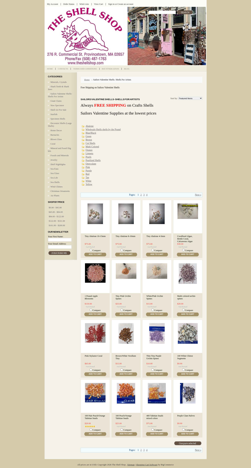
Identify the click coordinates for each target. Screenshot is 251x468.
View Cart (98, 4)
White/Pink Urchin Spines (154, 297)
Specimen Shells (58, 118)
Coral (53, 143)
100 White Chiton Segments (185, 357)
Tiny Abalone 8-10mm (125, 236)
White (88, 181)
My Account (52, 4)
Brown (89, 140)
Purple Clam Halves (186, 416)
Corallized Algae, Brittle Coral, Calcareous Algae (185, 239)
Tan (87, 177)
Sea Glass (55, 173)
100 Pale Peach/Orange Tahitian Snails (95, 417)
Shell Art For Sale (58, 110)
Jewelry (54, 160)
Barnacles (55, 135)
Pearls (88, 157)
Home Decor (56, 130)
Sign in (111, 4)
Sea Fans (54, 168)
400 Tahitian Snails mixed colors (154, 417)
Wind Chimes (57, 186)
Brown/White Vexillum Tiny (126, 357)
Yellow (89, 184)
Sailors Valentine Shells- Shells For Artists (60, 95)
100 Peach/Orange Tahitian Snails (124, 417)
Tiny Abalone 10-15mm (95, 236)
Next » (198, 195)
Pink (88, 167)
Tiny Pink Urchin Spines (123, 297)
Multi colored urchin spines (186, 297)
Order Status (68, 4)
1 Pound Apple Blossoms (91, 297)
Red (87, 174)
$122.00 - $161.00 (57, 221)
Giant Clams (56, 101)
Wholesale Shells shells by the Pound (103, 129)
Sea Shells (55, 182)
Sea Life (54, 177)
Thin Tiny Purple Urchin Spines (153, 357)
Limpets (89, 153)
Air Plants (55, 195)
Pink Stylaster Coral (93, 356)
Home (87, 79)
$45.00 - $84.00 (56, 212)
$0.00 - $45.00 (55, 207)
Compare (97, 250)
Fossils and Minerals (60, 155)
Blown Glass (56, 139)
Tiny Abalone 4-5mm (155, 236)
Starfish (54, 114)
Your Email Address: (57, 243)
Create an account (125, 4)
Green (88, 136)
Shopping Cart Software (146, 464)
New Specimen (57, 105)
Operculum (91, 164)
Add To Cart (95, 254)
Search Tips (169, 16)
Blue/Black (91, 133)
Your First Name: (55, 236)
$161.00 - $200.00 (57, 225)
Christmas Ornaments (60, 191)
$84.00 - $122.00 (56, 216)
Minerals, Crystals (59, 82)
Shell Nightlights (58, 164)
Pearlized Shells (93, 160)
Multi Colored (92, 146)
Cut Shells (90, 143)
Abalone (90, 126)
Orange (89, 150)
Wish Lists (84, 4)
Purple (89, 170)
